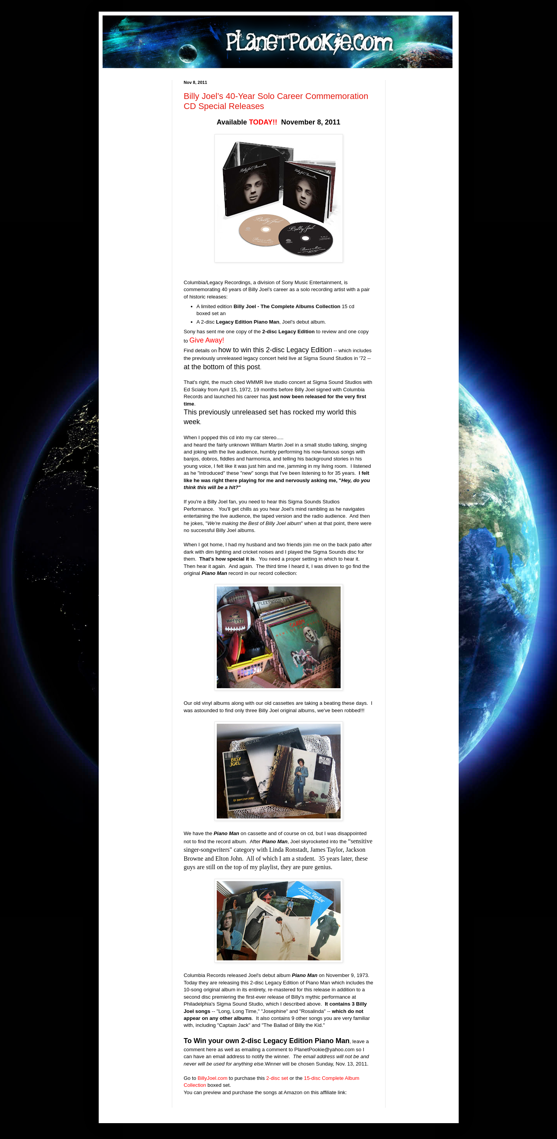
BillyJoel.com (212, 1078)
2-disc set (277, 1078)
